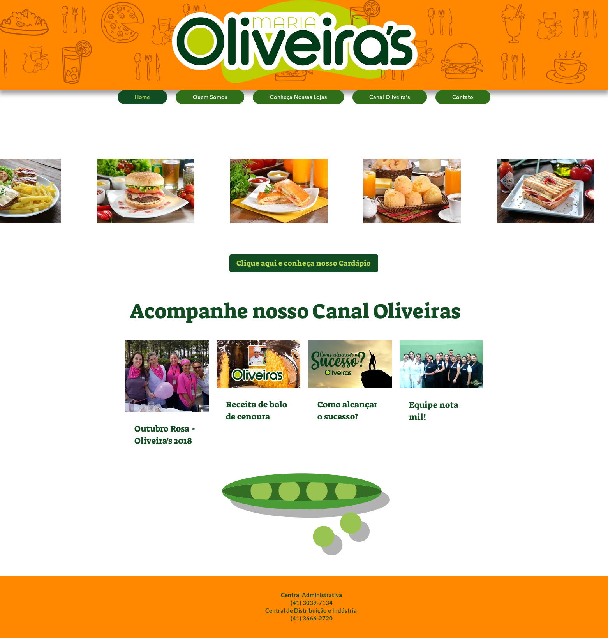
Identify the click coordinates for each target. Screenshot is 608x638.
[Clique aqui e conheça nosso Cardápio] (303, 263)
